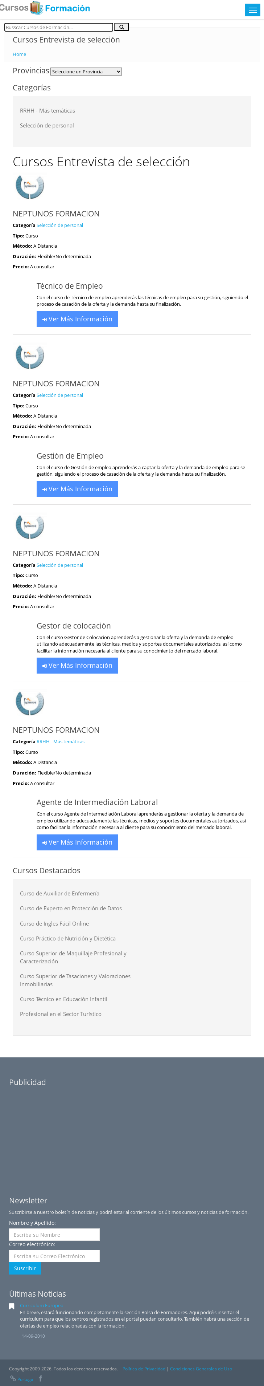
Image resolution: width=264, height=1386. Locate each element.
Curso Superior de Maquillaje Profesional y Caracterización (73, 957)
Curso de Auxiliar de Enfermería (59, 893)
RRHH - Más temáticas (47, 110)
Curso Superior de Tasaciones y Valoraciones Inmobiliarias (75, 979)
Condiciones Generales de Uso (201, 1369)
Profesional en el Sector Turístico (61, 1013)
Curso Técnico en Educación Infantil (63, 999)
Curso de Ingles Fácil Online (54, 923)
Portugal (21, 1379)
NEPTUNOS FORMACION (56, 213)
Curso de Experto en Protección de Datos (71, 908)
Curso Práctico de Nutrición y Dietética (68, 938)
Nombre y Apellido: (32, 1222)
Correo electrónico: (32, 1244)
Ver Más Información (77, 318)
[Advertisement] (132, 1135)
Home (19, 54)
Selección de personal (47, 125)
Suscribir (25, 1268)
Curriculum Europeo (41, 1305)
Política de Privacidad (144, 1369)
